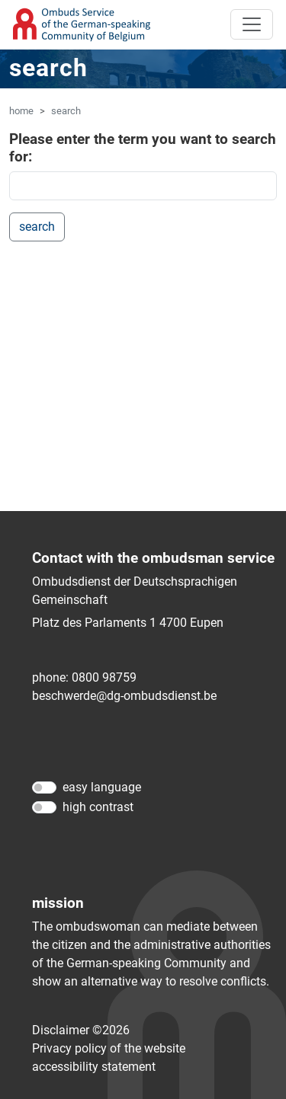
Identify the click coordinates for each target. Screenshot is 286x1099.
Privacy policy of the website (108, 1048)
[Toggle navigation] (251, 24)
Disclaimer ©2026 (81, 1030)
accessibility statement (94, 1066)
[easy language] (44, 787)
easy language (102, 787)
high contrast (98, 807)
